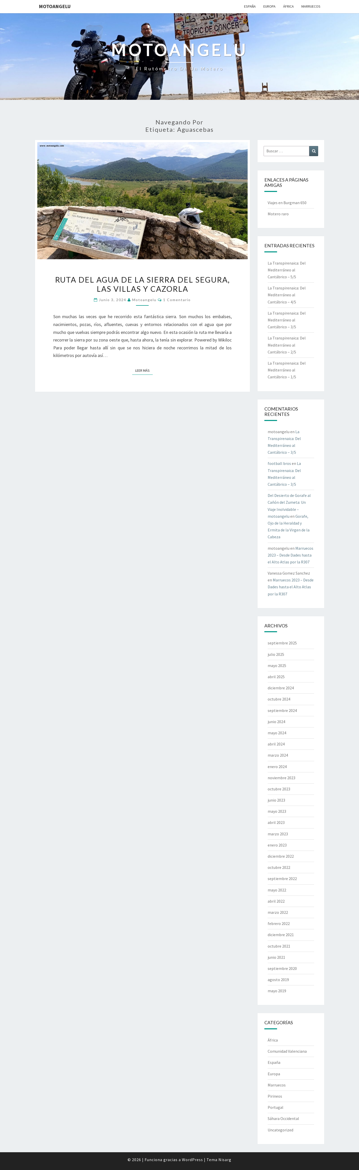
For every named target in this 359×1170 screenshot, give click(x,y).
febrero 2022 (279, 923)
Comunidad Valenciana (287, 1051)
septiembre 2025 (282, 642)
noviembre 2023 (281, 777)
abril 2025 (276, 676)
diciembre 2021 (281, 934)
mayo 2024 (277, 732)
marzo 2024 (278, 755)
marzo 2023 (278, 833)
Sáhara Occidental (283, 1118)
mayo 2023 (277, 811)
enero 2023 (277, 845)
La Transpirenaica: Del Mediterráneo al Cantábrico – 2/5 (287, 344)
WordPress (192, 1159)
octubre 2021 (279, 946)
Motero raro (278, 213)
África (288, 6)
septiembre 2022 (282, 878)
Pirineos (275, 1096)
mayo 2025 (277, 665)
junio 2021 (276, 957)
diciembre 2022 (281, 856)
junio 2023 (276, 800)
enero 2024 (277, 766)
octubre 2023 (279, 788)
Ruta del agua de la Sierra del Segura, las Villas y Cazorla (142, 284)
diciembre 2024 (281, 687)
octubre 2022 (279, 867)
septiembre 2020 (282, 968)
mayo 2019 (277, 990)
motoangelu (55, 6)
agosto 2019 (278, 979)
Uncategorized (280, 1129)
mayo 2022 (277, 889)
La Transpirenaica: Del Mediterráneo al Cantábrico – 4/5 (287, 294)
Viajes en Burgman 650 (287, 202)
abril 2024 (276, 743)
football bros (279, 463)
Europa (269, 6)
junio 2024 (276, 721)
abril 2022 (276, 901)
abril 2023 (276, 822)
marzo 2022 (278, 912)
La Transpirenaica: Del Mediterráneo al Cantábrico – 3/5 (287, 320)
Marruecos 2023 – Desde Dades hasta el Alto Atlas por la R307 (290, 555)
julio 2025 (276, 654)
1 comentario (177, 300)
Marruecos (310, 6)
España (250, 6)
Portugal (275, 1107)
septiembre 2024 (282, 710)
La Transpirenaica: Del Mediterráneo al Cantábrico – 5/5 (287, 270)
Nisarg (224, 1159)
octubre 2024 (279, 699)
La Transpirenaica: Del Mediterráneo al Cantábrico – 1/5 (287, 370)
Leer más (144, 370)
